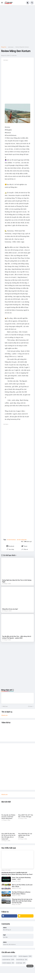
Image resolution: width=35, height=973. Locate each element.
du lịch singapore (25, 956)
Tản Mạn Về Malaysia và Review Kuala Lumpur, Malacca (21, 892)
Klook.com (4, 715)
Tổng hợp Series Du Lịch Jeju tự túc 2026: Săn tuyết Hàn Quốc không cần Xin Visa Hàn (22, 900)
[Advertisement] (17, 26)
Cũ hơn (30, 706)
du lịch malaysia (8, 963)
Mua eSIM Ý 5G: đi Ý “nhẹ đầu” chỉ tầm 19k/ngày (25, 815)
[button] (2, 3)
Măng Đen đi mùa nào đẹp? (10, 609)
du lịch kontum (11, 47)
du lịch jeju (20, 963)
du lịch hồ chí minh (9, 956)
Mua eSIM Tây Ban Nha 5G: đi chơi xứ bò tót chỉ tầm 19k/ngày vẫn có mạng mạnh (8, 836)
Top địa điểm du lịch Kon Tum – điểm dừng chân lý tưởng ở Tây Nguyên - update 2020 (16, 637)
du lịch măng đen (22, 539)
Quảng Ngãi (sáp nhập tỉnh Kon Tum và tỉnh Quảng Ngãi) (16, 581)
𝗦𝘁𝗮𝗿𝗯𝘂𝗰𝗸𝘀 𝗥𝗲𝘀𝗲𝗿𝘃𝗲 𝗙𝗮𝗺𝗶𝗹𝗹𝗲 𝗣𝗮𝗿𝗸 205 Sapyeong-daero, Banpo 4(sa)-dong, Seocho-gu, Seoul (16, 873)
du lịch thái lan (8, 959)
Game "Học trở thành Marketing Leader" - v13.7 (21, 878)
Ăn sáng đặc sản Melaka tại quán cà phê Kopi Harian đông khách (8, 816)
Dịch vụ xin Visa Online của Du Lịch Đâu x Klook (22, 885)
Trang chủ (3, 47)
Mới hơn (5, 706)
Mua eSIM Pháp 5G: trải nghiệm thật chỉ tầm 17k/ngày (25, 835)
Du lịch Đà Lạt (21, 959)
